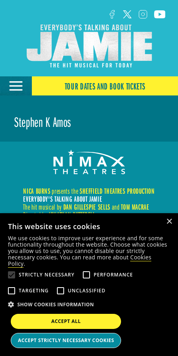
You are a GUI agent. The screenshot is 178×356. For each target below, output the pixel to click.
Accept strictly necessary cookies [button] (66, 340)
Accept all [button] (66, 321)
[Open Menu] (16, 85)
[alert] (89, 284)
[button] (89, 305)
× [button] (169, 222)
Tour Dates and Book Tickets (105, 86)
